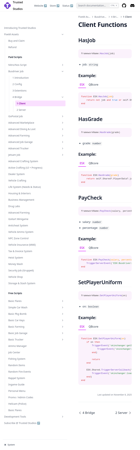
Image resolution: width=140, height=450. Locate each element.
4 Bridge (25, 86)
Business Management (21, 203)
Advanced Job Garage (23, 138)
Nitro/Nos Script (23, 53)
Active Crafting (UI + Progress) (19, 165)
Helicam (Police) (17, 407)
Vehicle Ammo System (20, 235)
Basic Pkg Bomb (23, 317)
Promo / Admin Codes (20, 400)
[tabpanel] (92, 98)
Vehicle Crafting (17, 180)
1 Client (21, 92)
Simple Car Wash (23, 310)
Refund (12, 36)
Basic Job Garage (23, 336)
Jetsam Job (23, 151)
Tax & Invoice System (20, 254)
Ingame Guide (16, 388)
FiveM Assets (21, 23)
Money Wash (15, 267)
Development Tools (21, 420)
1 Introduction (20, 66)
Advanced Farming (23, 131)
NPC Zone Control (18, 241)
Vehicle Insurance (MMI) (22, 248)
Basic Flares (23, 304)
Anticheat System (18, 229)
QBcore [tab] (68, 84)
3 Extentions (19, 79)
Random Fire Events (19, 375)
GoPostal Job (23, 105)
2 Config (17, 73)
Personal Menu (16, 394)
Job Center (14, 355)
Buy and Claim (16, 29)
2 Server (21, 98)
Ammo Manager (17, 349)
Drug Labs (14, 209)
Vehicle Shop (15, 280)
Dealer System (16, 174)
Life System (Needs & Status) (20, 188)
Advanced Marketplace (23, 113)
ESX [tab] (56, 84)
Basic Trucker (23, 343)
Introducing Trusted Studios (20, 16)
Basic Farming (23, 330)
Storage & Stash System (21, 286)
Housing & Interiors (19, 196)
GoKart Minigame (18, 222)
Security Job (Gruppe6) (21, 274)
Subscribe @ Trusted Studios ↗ (20, 428)
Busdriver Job (23, 60)
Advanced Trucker (23, 144)
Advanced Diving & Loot (23, 123)
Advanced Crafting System (23, 157)
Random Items (16, 368)
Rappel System (16, 381)
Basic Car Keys (23, 323)
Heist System (15, 261)
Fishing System (16, 362)
